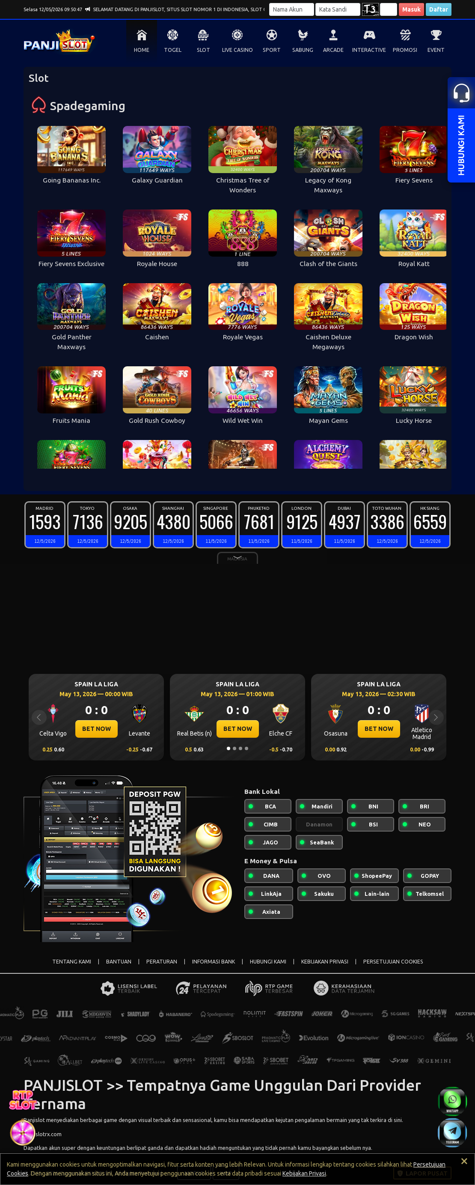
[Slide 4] (246, 748)
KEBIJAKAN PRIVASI (324, 961)
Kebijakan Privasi (304, 1173)
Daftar (438, 9)
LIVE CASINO (237, 50)
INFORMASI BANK (213, 961)
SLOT (203, 50)
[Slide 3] (240, 748)
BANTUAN (118, 961)
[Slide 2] (234, 748)
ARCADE (333, 50)
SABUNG (302, 50)
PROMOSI (405, 50)
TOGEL (172, 50)
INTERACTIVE (369, 50)
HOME (141, 50)
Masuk (411, 9)
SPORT (272, 50)
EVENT (436, 50)
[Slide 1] (228, 748)
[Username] (291, 9)
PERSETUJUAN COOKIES (393, 961)
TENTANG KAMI (71, 961)
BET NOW (96, 728)
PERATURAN (161, 961)
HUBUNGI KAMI (268, 961)
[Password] (337, 9)
